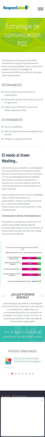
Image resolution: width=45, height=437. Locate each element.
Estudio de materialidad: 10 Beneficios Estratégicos (27, 360)
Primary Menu (40, 8)
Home (7, 396)
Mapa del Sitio (21, 396)
